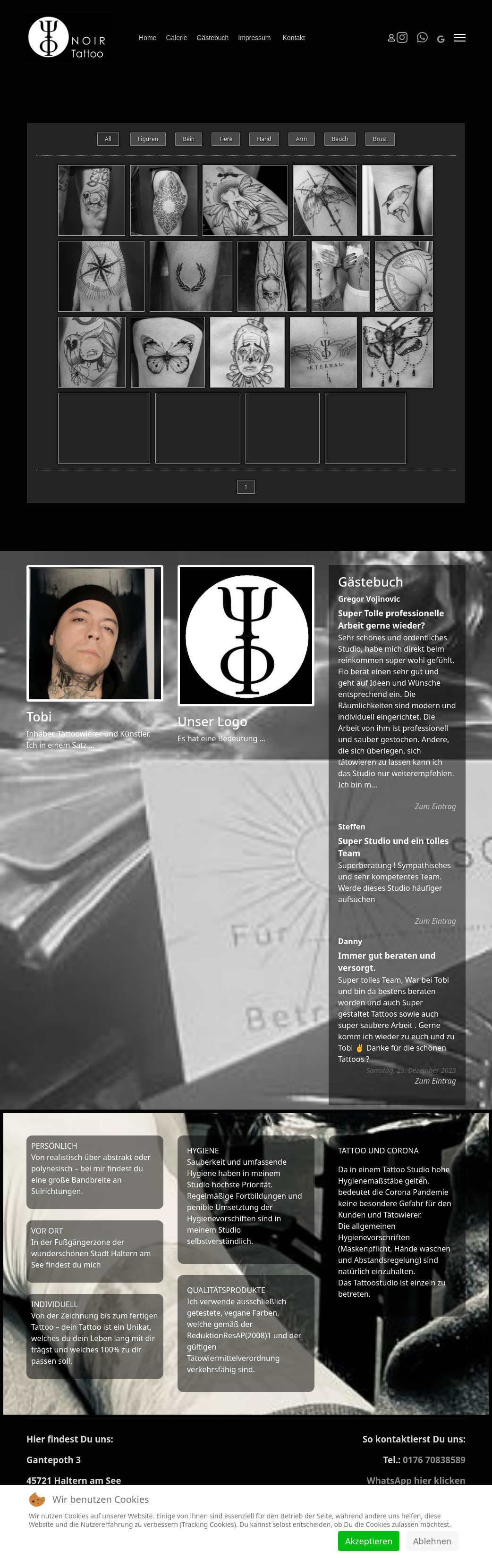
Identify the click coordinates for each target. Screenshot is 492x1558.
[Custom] (440, 39)
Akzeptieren (368, 1541)
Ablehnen (432, 1541)
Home (147, 37)
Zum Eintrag (435, 814)
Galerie (176, 37)
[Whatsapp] (422, 39)
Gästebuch (213, 37)
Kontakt (294, 37)
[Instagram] (402, 39)
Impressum (254, 37)
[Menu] (460, 37)
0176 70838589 (434, 1467)
